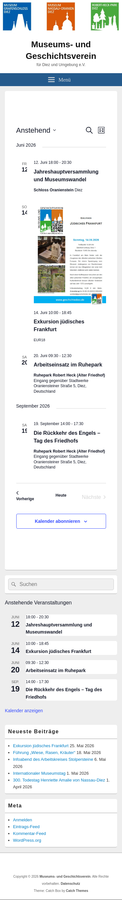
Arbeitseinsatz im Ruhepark (68, 364)
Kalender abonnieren (57, 521)
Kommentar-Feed (29, 833)
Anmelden (22, 819)
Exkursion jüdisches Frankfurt (58, 651)
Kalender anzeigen (24, 710)
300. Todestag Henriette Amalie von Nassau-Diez (59, 780)
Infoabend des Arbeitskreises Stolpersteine (53, 759)
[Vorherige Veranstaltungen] (25, 497)
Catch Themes (77, 891)
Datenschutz (70, 883)
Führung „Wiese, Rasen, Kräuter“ (44, 752)
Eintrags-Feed (26, 826)
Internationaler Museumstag (39, 773)
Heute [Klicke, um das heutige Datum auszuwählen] (61, 495)
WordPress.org (27, 840)
